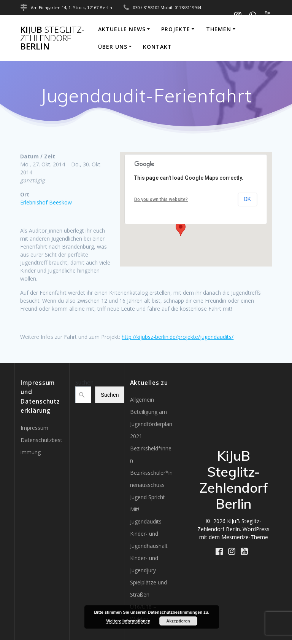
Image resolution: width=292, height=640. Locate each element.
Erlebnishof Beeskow (46, 202)
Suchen (84, 382)
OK (247, 199)
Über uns (112, 46)
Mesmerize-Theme (244, 537)
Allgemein (142, 399)
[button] (181, 229)
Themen (218, 29)
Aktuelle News (122, 29)
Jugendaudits (146, 521)
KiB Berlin (52, 38)
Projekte (175, 29)
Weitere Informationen (128, 621)
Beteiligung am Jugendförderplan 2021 (151, 424)
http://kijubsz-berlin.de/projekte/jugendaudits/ (177, 336)
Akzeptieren (178, 621)
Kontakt (157, 46)
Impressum (34, 427)
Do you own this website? (161, 199)
